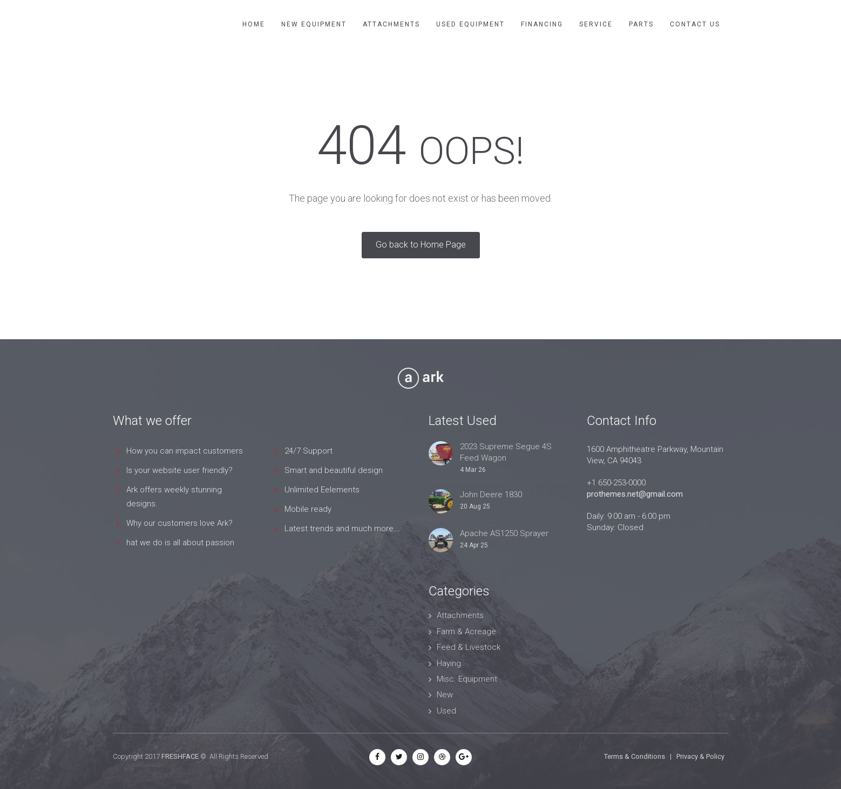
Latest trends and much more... (342, 528)
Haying (449, 663)
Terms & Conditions (634, 756)
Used (446, 711)
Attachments (391, 24)
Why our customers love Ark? (179, 523)
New (445, 694)
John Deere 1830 (491, 494)
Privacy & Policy (700, 756)
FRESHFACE (180, 756)
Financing (542, 24)
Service (596, 24)
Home (253, 24)
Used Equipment (470, 24)
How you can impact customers (184, 451)
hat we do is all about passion (180, 542)
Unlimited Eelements (322, 490)
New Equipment (314, 24)
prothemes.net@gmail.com (635, 494)
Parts (641, 24)
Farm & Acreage (466, 631)
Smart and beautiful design (333, 470)
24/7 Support (308, 451)
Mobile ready (307, 509)
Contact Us (695, 24)
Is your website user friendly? (179, 470)
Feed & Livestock (468, 647)
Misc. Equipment (467, 679)
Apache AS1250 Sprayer (504, 533)
